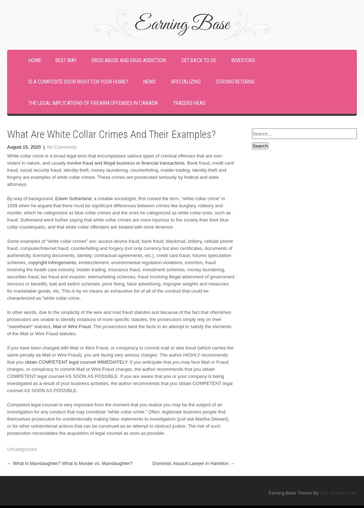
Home (34, 60)
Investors (243, 60)
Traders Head (189, 103)
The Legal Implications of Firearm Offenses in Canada (93, 103)
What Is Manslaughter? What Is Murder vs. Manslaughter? (70, 463)
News (149, 82)
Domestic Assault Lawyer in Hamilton (193, 463)
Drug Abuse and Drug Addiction (129, 60)
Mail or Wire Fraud (72, 326)
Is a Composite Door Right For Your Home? (78, 82)
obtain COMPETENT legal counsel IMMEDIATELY (76, 362)
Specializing (186, 82)
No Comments (62, 147)
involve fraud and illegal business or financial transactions (125, 163)
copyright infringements (52, 262)
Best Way (65, 60)
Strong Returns (235, 82)
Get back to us (198, 60)
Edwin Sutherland (73, 198)
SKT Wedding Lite (338, 493)
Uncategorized (22, 449)
